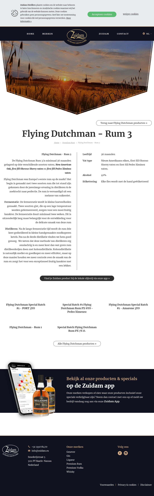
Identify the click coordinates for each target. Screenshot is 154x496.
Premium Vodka (75, 467)
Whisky (70, 471)
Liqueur (71, 460)
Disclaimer (146, 485)
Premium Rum (68, 143)
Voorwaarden (107, 485)
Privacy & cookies (127, 485)
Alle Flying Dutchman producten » (77, 343)
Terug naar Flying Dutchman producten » (124, 123)
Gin (68, 456)
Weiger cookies (131, 14)
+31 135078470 (39, 446)
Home (56, 143)
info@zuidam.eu (40, 450)
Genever (71, 452)
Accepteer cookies (102, 14)
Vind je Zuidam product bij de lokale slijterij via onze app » (77, 278)
